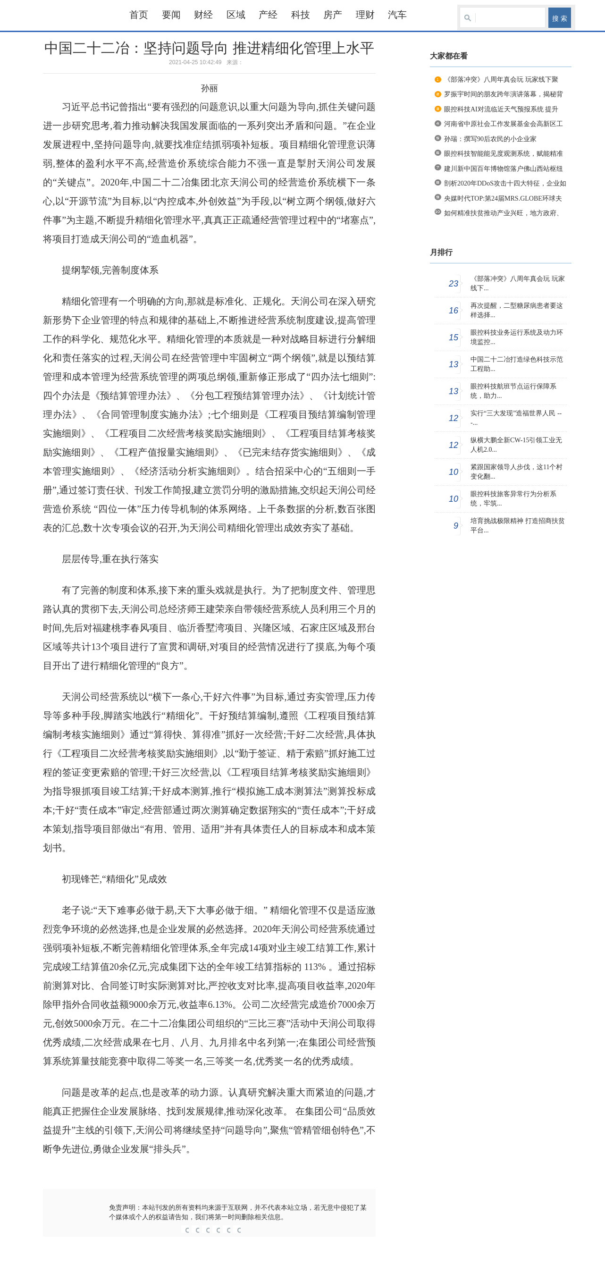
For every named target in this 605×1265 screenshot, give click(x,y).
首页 (138, 14)
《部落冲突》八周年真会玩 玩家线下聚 (501, 79)
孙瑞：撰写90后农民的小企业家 (490, 139)
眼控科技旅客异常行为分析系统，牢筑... (513, 498)
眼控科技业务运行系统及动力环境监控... (517, 337)
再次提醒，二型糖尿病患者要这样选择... (517, 310)
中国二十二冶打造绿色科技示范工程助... (517, 364)
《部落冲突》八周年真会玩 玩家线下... (518, 283)
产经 (268, 14)
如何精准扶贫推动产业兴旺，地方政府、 (503, 213)
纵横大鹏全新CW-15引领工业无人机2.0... (516, 445)
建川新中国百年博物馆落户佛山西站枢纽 (503, 168)
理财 (365, 14)
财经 (203, 14)
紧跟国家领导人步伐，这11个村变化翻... (517, 472)
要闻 (171, 14)
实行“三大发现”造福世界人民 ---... (516, 418)
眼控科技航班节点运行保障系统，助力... (513, 391)
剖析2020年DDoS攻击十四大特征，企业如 (505, 183)
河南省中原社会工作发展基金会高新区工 (503, 123)
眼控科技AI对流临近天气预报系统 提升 (501, 109)
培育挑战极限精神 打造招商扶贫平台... (518, 525)
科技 (300, 14)
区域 (236, 14)
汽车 (397, 14)
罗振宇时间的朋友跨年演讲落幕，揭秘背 (503, 94)
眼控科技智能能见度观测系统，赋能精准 (503, 153)
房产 (332, 14)
